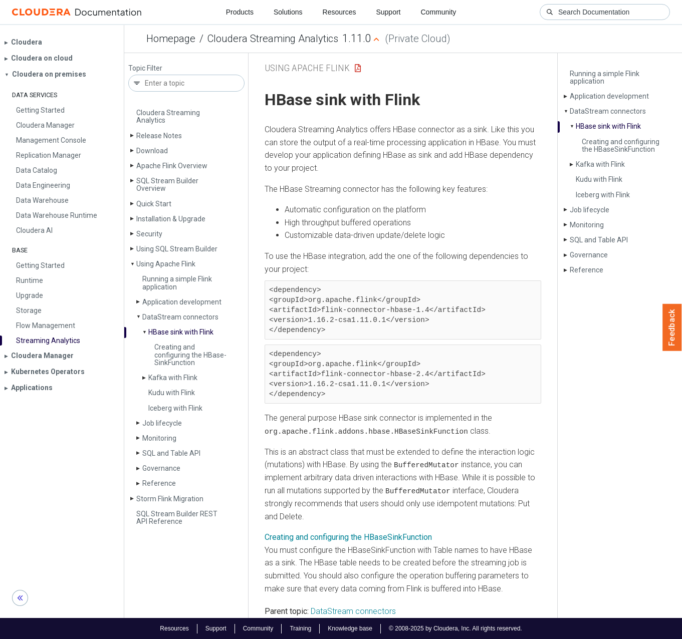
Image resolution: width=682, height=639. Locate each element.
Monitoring (159, 438)
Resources (339, 12)
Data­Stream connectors (180, 317)
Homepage (170, 39)
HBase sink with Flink (180, 332)
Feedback (672, 327)
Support (388, 12)
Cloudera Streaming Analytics (272, 39)
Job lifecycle (162, 423)
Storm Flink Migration (169, 499)
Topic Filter (145, 68)
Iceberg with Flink (175, 408)
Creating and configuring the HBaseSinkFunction (348, 536)
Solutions (288, 12)
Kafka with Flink (172, 378)
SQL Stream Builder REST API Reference (176, 517)
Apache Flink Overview (171, 166)
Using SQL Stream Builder (176, 249)
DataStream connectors (353, 610)
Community (439, 12)
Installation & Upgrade (170, 219)
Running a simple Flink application (177, 282)
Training (300, 627)
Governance (161, 468)
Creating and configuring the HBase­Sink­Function (190, 355)
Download (152, 151)
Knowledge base (350, 627)
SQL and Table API (171, 453)
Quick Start (153, 204)
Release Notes (159, 136)
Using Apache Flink (165, 264)
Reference (159, 483)
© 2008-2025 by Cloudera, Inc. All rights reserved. (455, 627)
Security (149, 234)
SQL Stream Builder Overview (167, 184)
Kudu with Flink (171, 393)
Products (240, 12)
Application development (181, 302)
